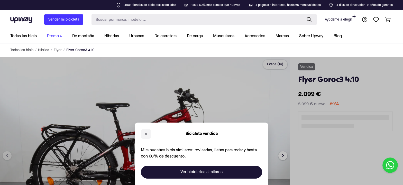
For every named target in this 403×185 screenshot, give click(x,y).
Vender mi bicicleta (63, 19)
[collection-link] (26, 36)
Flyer (58, 50)
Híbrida (43, 50)
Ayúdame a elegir (340, 17)
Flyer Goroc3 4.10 (80, 50)
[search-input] (196, 19)
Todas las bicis (21, 50)
